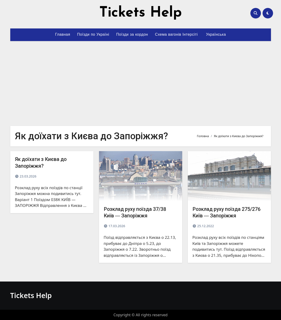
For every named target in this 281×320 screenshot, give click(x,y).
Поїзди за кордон (132, 35)
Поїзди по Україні (93, 35)
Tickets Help (140, 13)
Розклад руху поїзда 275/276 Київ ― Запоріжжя (228, 212)
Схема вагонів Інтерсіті (176, 35)
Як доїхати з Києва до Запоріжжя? (44, 162)
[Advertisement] (141, 80)
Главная (62, 35)
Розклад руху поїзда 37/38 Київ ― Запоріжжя (139, 212)
